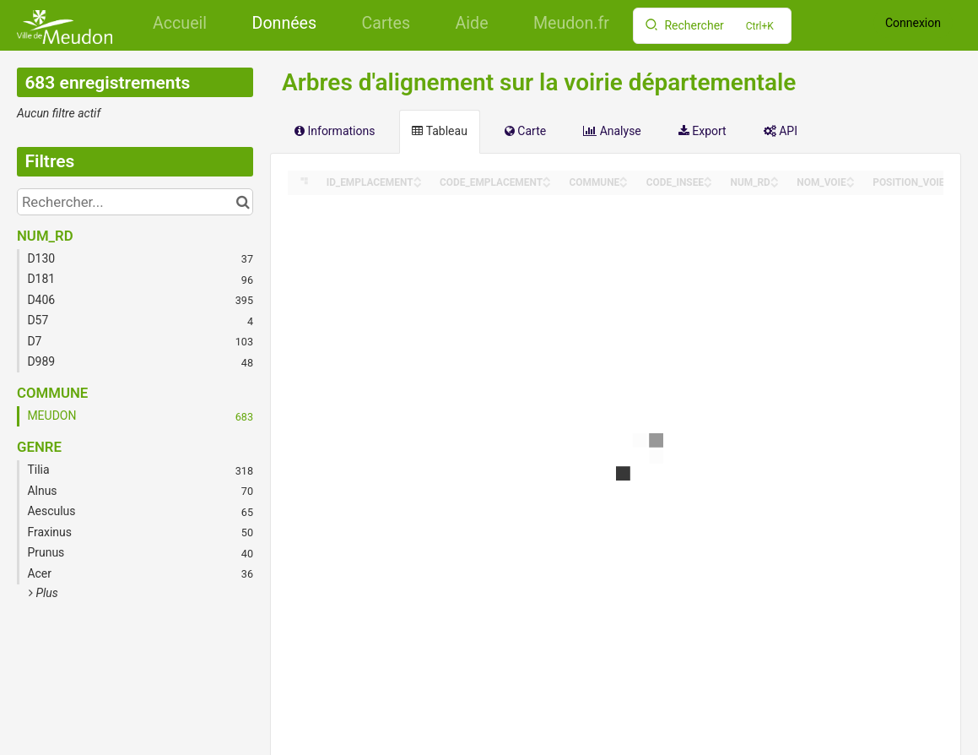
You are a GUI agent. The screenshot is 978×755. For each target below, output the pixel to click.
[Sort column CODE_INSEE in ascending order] (708, 178)
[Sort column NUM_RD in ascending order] (774, 178)
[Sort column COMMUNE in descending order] (623, 184)
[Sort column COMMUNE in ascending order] (623, 178)
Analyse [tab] (612, 131)
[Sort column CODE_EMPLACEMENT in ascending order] (547, 178)
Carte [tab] (525, 131)
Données (284, 23)
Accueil (180, 23)
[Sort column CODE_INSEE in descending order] (708, 184)
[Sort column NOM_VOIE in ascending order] (850, 178)
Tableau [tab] (439, 131)
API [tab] (780, 131)
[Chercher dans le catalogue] (242, 201)
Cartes (386, 23)
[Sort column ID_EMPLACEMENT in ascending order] (417, 178)
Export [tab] (702, 131)
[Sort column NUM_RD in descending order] (774, 184)
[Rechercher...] (135, 201)
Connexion (913, 23)
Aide (472, 23)
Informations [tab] (334, 131)
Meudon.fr (571, 23)
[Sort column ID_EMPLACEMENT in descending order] (417, 184)
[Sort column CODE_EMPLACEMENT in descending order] (547, 184)
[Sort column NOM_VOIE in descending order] (850, 184)
